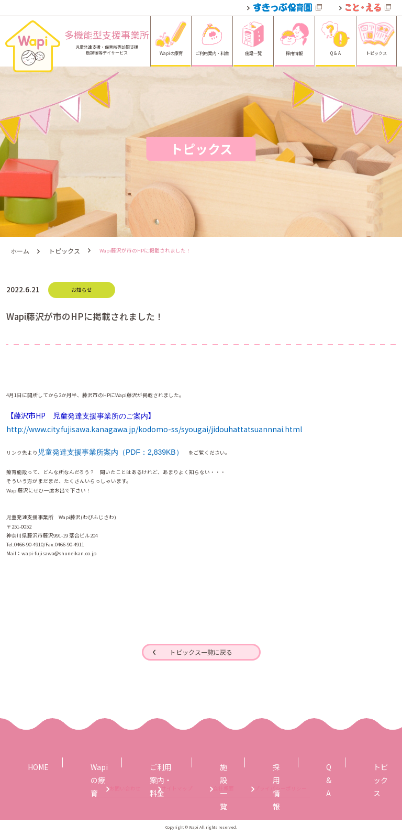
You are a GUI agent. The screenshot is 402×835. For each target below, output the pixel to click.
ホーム (18, 249)
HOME (34, 761)
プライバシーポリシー (328, 789)
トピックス (59, 249)
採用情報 (265, 761)
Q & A (312, 761)
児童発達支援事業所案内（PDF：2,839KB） (110, 449)
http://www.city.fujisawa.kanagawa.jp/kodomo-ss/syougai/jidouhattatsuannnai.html (154, 427)
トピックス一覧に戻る (201, 650)
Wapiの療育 (86, 761)
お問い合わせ (64, 789)
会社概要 (234, 789)
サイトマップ (152, 789)
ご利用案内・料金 (152, 761)
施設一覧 (214, 761)
